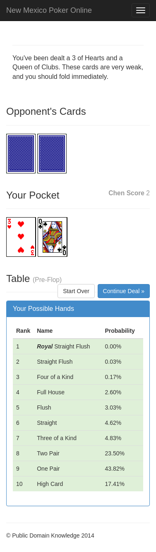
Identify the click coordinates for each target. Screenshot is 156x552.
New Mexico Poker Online (49, 10)
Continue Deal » (123, 291)
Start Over (76, 291)
